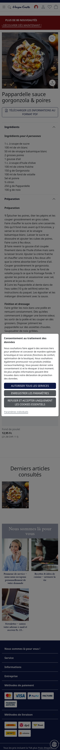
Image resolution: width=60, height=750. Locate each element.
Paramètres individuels (16, 411)
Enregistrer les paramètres (30, 393)
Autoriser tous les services (30, 386)
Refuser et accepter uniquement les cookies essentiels (30, 402)
